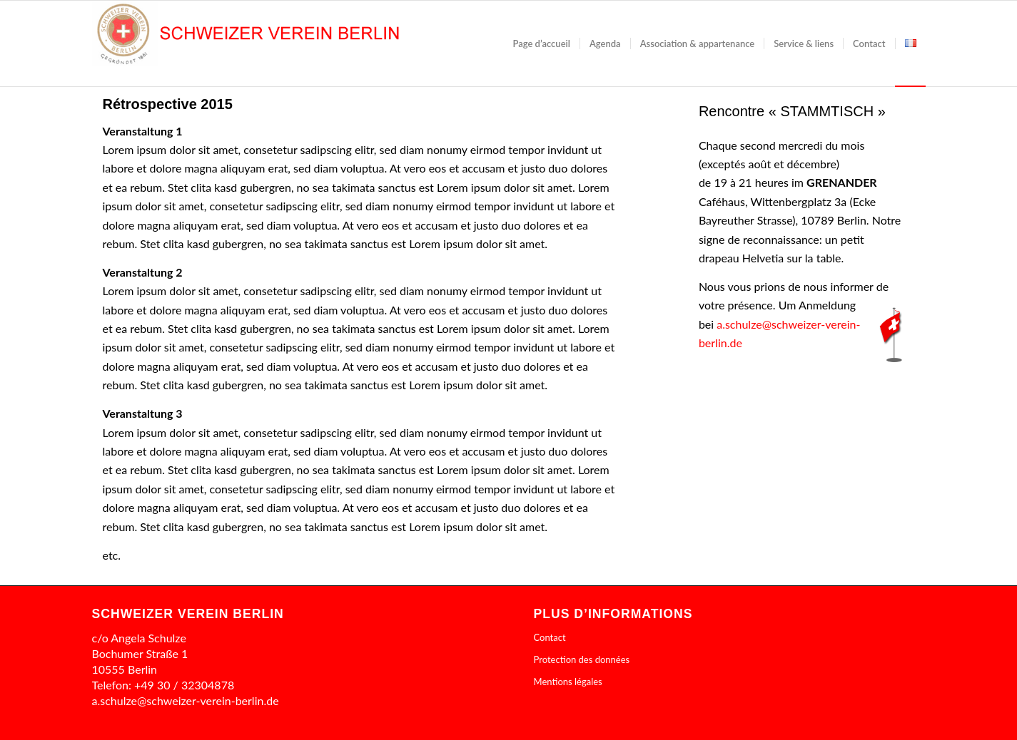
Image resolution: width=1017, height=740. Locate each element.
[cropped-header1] (323, 43)
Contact (550, 637)
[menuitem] (542, 43)
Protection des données (582, 659)
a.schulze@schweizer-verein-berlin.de (185, 700)
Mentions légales (568, 681)
